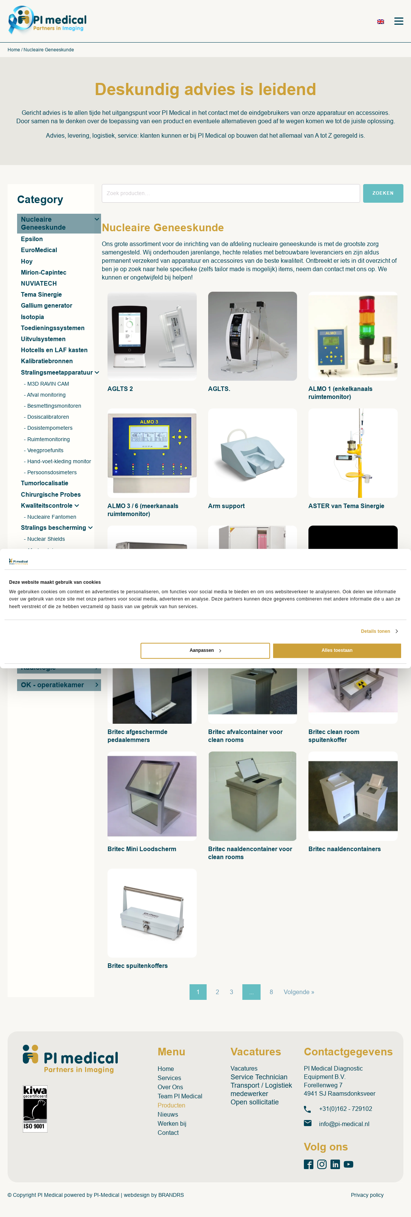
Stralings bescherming (53, 529)
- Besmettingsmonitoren (52, 407)
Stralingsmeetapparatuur (57, 373)
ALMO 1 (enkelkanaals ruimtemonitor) (340, 394)
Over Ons (170, 1088)
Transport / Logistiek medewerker (261, 1090)
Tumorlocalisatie (44, 484)
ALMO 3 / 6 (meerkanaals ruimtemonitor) (143, 511)
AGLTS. (219, 390)
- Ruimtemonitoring (47, 440)
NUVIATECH (39, 284)
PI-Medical (106, 1196)
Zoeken (383, 194)
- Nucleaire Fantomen (50, 518)
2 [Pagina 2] (217, 993)
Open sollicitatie (255, 1103)
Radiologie (38, 668)
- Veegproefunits (43, 451)
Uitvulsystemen (43, 340)
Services (169, 1079)
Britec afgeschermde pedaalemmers (137, 736)
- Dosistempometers (48, 429)
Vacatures (244, 1069)
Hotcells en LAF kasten (54, 351)
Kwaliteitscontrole (47, 506)
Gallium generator (46, 306)
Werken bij (172, 1124)
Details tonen (375, 631)
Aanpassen (205, 650)
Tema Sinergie (41, 295)
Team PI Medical (180, 1097)
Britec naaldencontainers (344, 850)
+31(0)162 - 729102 (345, 1109)
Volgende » (299, 993)
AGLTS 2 (120, 390)
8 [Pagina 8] (271, 993)
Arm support (226, 507)
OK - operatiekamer (52, 686)
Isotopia (32, 318)
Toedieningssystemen (53, 329)
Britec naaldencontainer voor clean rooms (250, 854)
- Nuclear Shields (44, 540)
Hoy (27, 262)
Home (14, 51)
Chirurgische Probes (51, 495)
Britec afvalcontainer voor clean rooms (245, 736)
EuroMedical (39, 251)
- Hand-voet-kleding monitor (57, 462)
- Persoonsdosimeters (50, 473)
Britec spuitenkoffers (137, 967)
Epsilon (32, 240)
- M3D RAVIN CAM (46, 384)
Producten (171, 1106)
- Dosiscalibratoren (46, 418)
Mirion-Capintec (43, 273)
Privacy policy (367, 1196)
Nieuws (168, 1115)
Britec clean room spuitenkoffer (333, 736)
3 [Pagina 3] (231, 993)
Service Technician (259, 1078)
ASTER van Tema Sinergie (346, 507)
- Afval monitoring (45, 395)
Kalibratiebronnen (47, 362)
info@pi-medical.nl (344, 1125)
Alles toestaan (337, 650)
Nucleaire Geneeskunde (43, 224)
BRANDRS (171, 1196)
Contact (168, 1133)
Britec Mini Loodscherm (141, 850)
